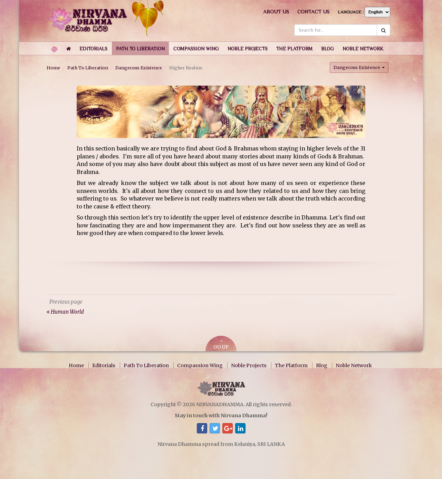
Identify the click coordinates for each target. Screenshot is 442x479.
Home (53, 67)
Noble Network (354, 365)
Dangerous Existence (138, 67)
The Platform (291, 365)
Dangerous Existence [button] (359, 67)
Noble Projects (249, 365)
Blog (321, 365)
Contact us (313, 11)
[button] (93, 48)
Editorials (103, 365)
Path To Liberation (87, 67)
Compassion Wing (200, 365)
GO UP (221, 344)
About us (276, 11)
